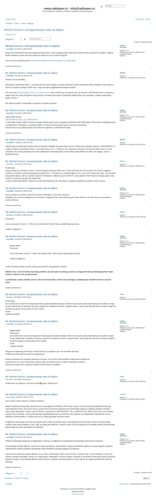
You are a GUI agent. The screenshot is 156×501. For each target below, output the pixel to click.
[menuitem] (13, 19)
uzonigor (123, 394)
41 (126, 297)
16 (126, 164)
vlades (122, 294)
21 (126, 397)
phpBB (70, 489)
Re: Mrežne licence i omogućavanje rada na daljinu (31, 73)
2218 (127, 50)
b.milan (122, 45)
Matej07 (122, 73)
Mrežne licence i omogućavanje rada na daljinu (34, 29)
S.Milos (122, 161)
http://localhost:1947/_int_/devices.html (34, 93)
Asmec (122, 212)
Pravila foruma (10, 34)
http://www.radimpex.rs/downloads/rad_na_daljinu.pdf (53, 60)
